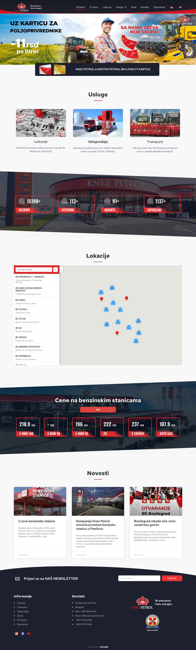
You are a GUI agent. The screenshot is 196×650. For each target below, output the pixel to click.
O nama (93, 7)
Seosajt (104, 646)
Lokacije (106, 7)
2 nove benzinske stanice (36, 521)
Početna (80, 7)
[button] (3, 40)
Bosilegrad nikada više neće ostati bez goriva (155, 523)
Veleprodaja (98, 141)
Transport (155, 141)
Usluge (121, 7)
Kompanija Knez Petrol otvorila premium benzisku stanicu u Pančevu (96, 525)
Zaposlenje (159, 7)
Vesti (133, 7)
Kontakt (145, 7)
